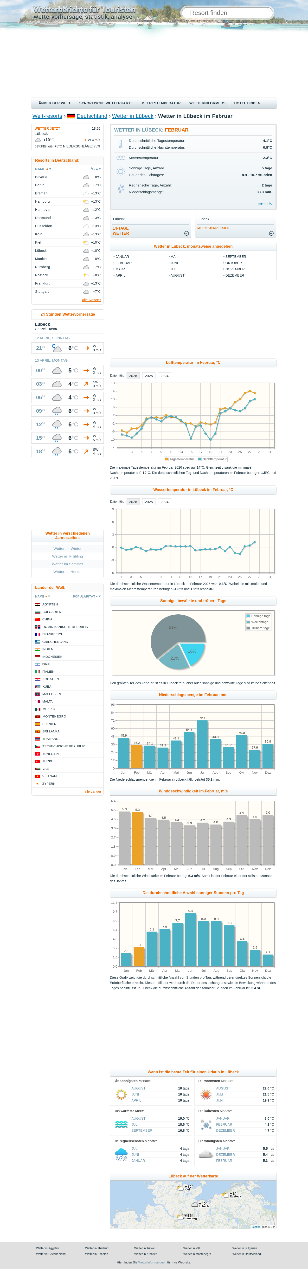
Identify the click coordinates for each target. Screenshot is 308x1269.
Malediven (51, 694)
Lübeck (41, 250)
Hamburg (42, 201)
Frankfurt (42, 283)
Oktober (233, 263)
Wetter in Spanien (96, 1254)
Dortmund (43, 218)
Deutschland (92, 116)
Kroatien (51, 679)
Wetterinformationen (152, 1262)
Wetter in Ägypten (47, 1248)
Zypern (49, 783)
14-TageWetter (121, 230)
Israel (47, 664)
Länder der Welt (54, 103)
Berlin (40, 185)
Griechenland (55, 642)
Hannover (43, 210)
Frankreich (53, 634)
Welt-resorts (47, 116)
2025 (149, 376)
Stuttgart (42, 291)
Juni (174, 263)
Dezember (234, 275)
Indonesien (52, 656)
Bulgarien (52, 612)
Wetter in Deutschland (246, 1254)
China (47, 619)
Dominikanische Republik (65, 627)
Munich (41, 259)
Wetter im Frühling (67, 556)
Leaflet (256, 1226)
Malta (47, 701)
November (235, 269)
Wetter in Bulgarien (244, 1248)
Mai (174, 257)
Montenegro (54, 716)
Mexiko (49, 709)
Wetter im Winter (67, 548)
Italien (48, 671)
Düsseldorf (43, 226)
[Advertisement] (154, 61)
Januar (122, 257)
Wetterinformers (207, 103)
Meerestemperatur (161, 103)
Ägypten (50, 604)
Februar (124, 263)
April (120, 275)
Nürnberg (42, 267)
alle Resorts (91, 300)
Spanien (49, 724)
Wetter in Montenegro (197, 1254)
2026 (133, 376)
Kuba (47, 686)
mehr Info (265, 203)
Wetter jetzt (47, 128)
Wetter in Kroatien (145, 1254)
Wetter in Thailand (97, 1248)
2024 (164, 376)
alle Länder (92, 791)
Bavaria (41, 177)
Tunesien (50, 754)
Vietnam (49, 776)
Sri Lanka (51, 731)
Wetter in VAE (192, 1248)
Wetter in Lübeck (133, 116)
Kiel (38, 242)
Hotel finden (247, 103)
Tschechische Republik (63, 746)
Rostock (41, 275)
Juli (174, 269)
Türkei (48, 761)
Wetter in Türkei (144, 1248)
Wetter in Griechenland (51, 1254)
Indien (47, 649)
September (235, 257)
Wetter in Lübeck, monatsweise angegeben (193, 246)
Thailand (50, 739)
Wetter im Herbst (67, 572)
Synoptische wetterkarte (106, 103)
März (120, 269)
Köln (38, 234)
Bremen (41, 193)
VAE (46, 769)
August (178, 275)
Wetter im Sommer (67, 564)
